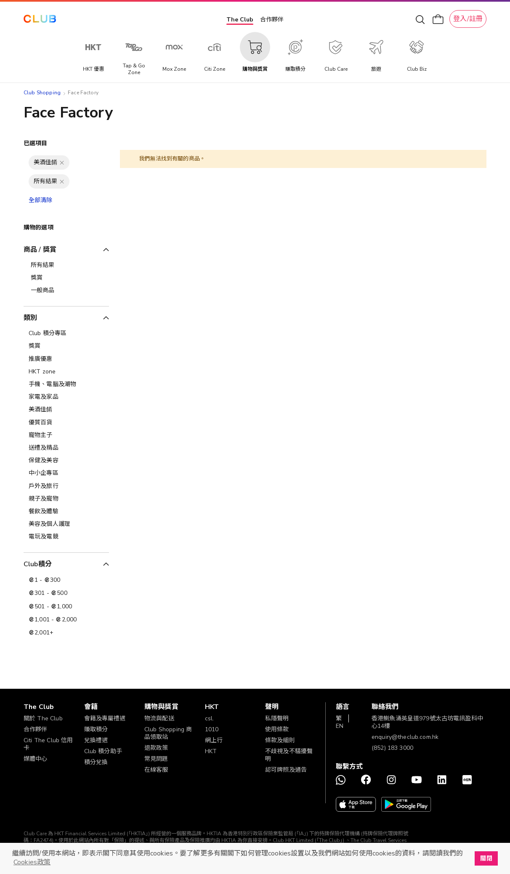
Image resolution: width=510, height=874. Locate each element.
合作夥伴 (272, 20)
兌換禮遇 (96, 740)
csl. (209, 718)
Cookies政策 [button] (31, 862)
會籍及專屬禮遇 (105, 718)
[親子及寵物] (66, 499)
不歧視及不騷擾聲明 (289, 755)
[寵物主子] (66, 435)
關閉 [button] (486, 858)
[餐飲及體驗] (66, 511)
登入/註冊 (468, 19)
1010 (212, 729)
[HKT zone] (66, 372)
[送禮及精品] (66, 448)
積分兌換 (96, 762)
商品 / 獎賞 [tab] (40, 249)
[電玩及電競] (66, 537)
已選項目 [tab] (36, 143)
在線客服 (156, 770)
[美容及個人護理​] (66, 524)
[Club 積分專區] (66, 333)
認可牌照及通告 (286, 770)
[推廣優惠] (66, 359)
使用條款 (277, 729)
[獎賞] (66, 346)
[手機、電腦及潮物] (66, 384)
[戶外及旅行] (66, 486)
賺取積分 (96, 729)
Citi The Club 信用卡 (48, 744)
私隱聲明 (277, 718)
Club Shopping (42, 92)
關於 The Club (43, 718)
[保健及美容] (66, 460)
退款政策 (156, 748)
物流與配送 (159, 718)
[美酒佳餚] (66, 409)
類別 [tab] (30, 317)
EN (339, 726)
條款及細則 (280, 740)
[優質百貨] (66, 422)
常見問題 (156, 759)
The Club (239, 20)
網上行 (214, 740)
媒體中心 (36, 759)
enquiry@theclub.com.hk (405, 737)
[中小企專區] (66, 473)
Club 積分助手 (103, 751)
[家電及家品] (66, 397)
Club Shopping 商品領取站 (168, 733)
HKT (211, 751)
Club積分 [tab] (38, 564)
